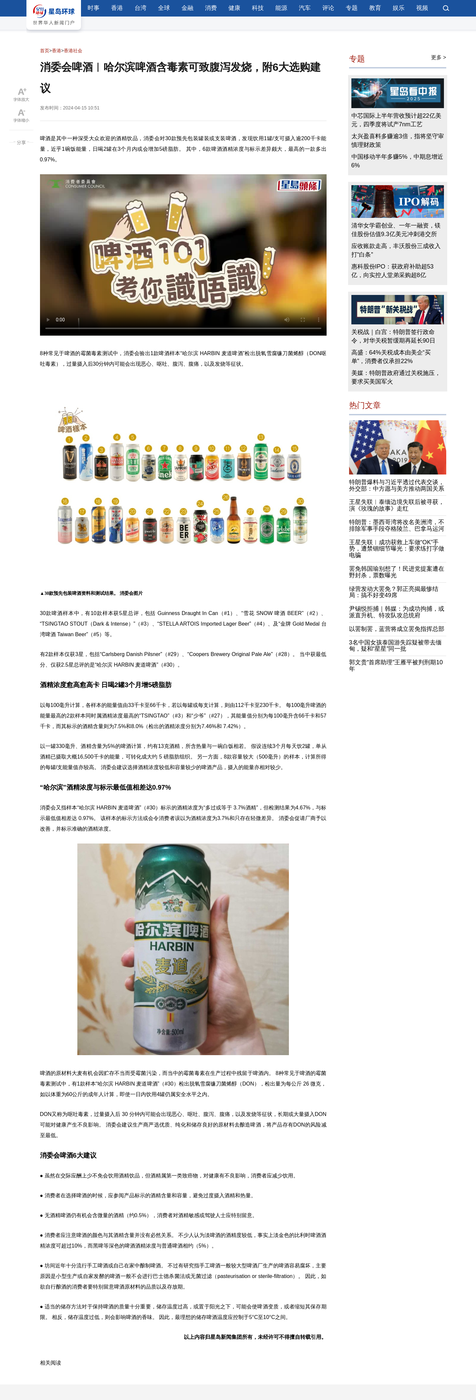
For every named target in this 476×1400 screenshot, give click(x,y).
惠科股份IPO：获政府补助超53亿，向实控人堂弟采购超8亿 (392, 270)
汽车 (305, 8)
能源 (281, 8)
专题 (352, 8)
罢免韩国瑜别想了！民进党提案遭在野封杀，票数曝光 (396, 572)
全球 (164, 8)
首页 (44, 50)
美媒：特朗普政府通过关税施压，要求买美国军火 (396, 377)
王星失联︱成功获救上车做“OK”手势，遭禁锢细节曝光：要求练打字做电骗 (396, 549)
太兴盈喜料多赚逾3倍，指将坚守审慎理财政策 (397, 140)
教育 (375, 8)
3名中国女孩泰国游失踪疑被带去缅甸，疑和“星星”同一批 (395, 645)
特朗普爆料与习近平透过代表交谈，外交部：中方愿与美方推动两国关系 (396, 485)
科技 (258, 8)
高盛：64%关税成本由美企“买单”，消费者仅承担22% (391, 356)
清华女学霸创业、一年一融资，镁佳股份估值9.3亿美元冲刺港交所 (396, 229)
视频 (422, 8)
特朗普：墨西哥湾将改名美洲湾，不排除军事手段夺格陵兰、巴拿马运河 (396, 525)
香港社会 (73, 50)
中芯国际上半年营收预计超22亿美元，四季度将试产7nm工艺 (396, 120)
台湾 (140, 8)
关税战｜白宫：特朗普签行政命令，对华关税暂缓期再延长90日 (393, 336)
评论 (328, 8)
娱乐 (399, 8)
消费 (211, 8)
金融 (187, 8)
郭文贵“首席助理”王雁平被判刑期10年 (396, 665)
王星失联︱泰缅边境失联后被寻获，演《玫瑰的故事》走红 (396, 505)
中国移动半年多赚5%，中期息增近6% (397, 161)
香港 (117, 8)
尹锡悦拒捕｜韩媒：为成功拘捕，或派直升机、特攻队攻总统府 (396, 612)
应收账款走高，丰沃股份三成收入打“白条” (396, 250)
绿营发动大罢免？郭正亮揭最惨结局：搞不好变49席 (393, 592)
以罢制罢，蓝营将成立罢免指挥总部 (396, 629)
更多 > (438, 57)
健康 (234, 8)
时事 (93, 8)
